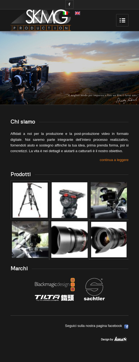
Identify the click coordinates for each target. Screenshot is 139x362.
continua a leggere (114, 160)
